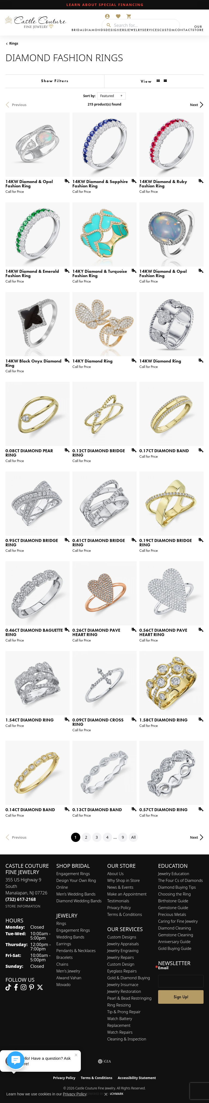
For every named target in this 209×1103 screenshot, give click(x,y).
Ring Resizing (119, 1005)
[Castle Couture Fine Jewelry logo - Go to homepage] (37, 23)
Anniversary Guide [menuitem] (174, 941)
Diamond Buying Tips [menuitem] (177, 887)
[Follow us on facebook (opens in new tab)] (16, 987)
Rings (13, 43)
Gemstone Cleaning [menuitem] (175, 934)
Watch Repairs (120, 1032)
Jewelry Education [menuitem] (173, 873)
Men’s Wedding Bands (76, 894)
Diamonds (95, 30)
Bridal (78, 30)
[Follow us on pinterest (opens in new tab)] (31, 987)
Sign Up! (181, 997)
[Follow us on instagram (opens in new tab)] (23, 987)
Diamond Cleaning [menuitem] (174, 928)
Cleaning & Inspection (126, 1039)
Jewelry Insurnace (122, 984)
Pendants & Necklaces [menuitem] (76, 950)
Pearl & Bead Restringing (129, 998)
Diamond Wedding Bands (79, 900)
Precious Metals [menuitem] (172, 914)
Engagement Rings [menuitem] (73, 930)
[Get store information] (23, 906)
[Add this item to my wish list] (65, 181)
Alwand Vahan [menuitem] (68, 977)
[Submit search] (107, 25)
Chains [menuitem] (62, 964)
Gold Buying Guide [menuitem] (174, 948)
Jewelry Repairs (120, 957)
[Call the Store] (20, 899)
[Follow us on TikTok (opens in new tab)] (8, 987)
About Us (115, 873)
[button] (107, 16)
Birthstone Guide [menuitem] (173, 900)
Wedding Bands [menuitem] (70, 937)
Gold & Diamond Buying (128, 977)
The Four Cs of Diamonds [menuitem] (180, 880)
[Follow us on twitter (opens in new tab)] (40, 987)
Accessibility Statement (137, 1078)
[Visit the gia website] (104, 1061)
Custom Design (120, 964)
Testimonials (118, 900)
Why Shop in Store (123, 880)
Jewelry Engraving (123, 950)
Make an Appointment (127, 894)
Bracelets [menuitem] (64, 957)
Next (194, 104)
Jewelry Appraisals (123, 943)
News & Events (120, 887)
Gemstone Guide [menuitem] (173, 907)
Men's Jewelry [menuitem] (68, 971)
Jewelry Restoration (124, 991)
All (133, 837)
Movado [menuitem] (63, 984)
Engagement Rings (73, 873)
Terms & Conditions (124, 914)
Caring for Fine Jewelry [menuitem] (178, 921)
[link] (104, 5)
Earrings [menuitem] (63, 943)
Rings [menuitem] (61, 923)
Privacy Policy (119, 907)
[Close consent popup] (105, 1094)
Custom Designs (121, 937)
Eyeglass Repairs (122, 971)
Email (163, 968)
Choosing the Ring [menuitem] (174, 894)
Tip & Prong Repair (124, 1011)
